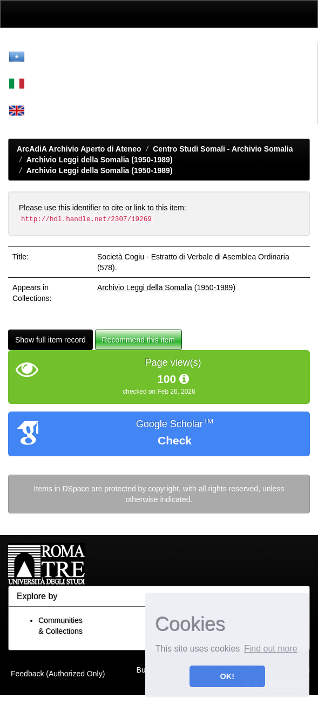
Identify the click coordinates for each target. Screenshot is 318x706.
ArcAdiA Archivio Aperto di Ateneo (79, 149)
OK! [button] (227, 676)
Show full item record (50, 339)
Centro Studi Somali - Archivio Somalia (223, 149)
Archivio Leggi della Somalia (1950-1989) (99, 159)
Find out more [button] (270, 648)
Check (175, 440)
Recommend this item (138, 339)
